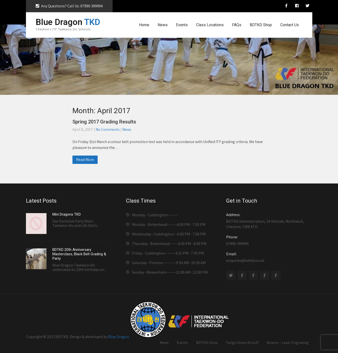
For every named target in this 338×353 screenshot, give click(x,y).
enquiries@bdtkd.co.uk (267, 257)
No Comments (108, 129)
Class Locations (210, 25)
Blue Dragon (118, 336)
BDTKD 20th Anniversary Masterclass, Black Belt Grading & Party (79, 254)
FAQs (236, 25)
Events (182, 25)
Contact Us (289, 25)
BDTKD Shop (261, 25)
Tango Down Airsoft (242, 342)
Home (144, 25)
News (163, 25)
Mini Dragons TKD (66, 214)
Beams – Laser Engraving (288, 342)
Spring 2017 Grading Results (104, 122)
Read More (85, 159)
